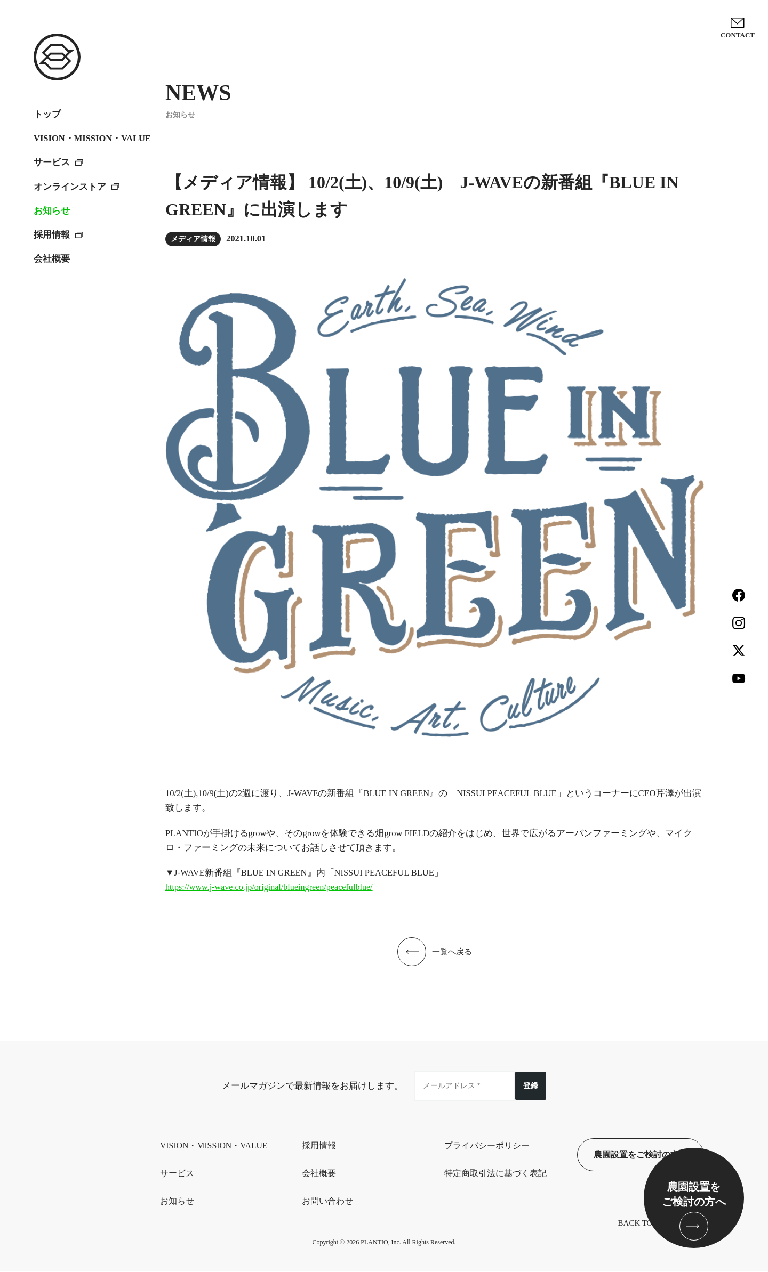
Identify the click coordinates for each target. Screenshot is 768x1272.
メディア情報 (193, 239)
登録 (530, 1085)
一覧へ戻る (452, 951)
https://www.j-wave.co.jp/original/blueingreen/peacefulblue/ (271, 887)
